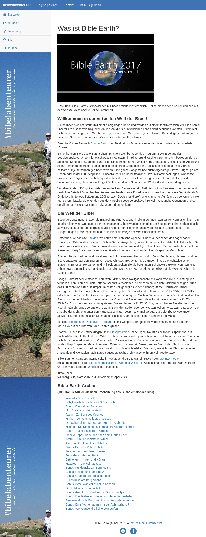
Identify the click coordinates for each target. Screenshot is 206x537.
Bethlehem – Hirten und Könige (86, 459)
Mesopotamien (119, 332)
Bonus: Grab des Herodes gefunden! (89, 475)
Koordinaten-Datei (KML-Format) (90, 322)
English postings (47, 5)
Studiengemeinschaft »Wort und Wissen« (115, 362)
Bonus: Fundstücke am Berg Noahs (88, 467)
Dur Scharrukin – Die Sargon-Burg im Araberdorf (96, 422)
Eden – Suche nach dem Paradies (87, 431)
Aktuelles (11, 23)
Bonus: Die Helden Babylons (84, 406)
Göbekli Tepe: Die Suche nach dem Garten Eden (96, 435)
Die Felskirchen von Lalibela (83, 488)
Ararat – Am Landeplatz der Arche (87, 439)
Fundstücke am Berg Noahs (83, 480)
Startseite (11, 14)
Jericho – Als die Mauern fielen (85, 451)
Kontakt (68, 5)
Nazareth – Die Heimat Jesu (83, 463)
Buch (8, 39)
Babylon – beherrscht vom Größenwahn (91, 402)
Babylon (93, 238)
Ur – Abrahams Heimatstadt (83, 410)
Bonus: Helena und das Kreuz (85, 471)
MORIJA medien (169, 358)
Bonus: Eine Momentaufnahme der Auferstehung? (97, 504)
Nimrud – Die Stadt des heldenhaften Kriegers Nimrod (100, 426)
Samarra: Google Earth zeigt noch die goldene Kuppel (100, 500)
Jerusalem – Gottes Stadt (82, 455)
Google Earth (98, 143)
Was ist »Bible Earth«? (80, 398)
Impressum (137, 523)
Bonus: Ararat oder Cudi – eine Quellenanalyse (95, 492)
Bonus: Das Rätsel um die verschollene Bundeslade (99, 496)
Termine (10, 48)
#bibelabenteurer (17, 5)
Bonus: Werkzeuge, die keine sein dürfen (92, 508)
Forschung (12, 31)
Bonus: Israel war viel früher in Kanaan (90, 484)
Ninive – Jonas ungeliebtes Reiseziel (89, 418)
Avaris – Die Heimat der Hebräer (86, 443)
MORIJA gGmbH (90, 5)
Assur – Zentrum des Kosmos (84, 414)
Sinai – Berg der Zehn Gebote (85, 447)
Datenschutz (154, 523)
